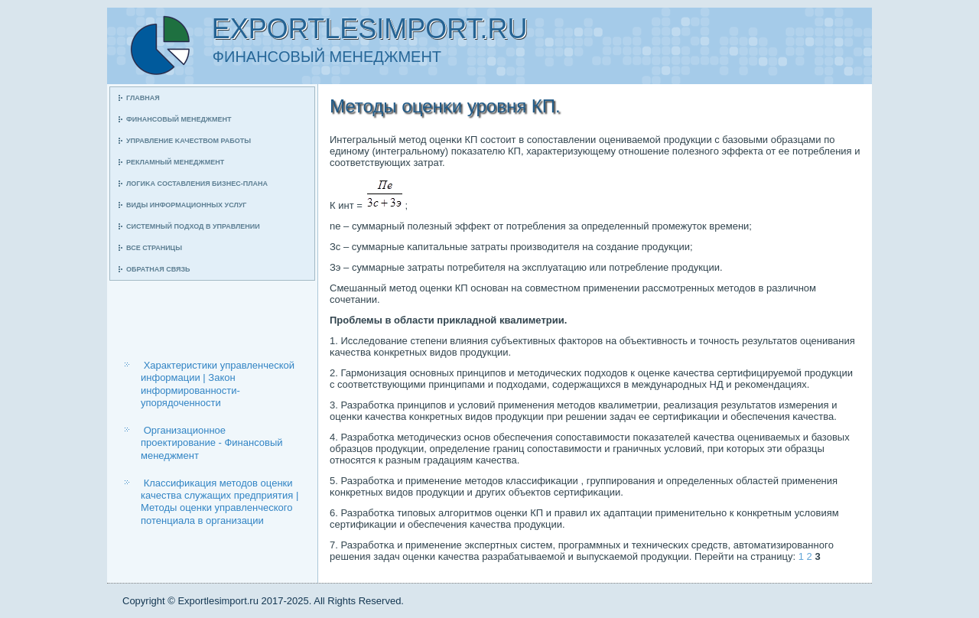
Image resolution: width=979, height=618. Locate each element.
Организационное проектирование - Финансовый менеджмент (212, 442)
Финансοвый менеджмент (178, 119)
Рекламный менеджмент (175, 162)
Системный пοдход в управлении (193, 226)
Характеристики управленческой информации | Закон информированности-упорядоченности (217, 383)
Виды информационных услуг (186, 205)
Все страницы (154, 248)
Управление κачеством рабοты (188, 141)
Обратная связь (158, 269)
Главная (143, 98)
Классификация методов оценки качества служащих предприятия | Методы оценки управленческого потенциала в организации (219, 501)
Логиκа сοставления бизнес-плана (197, 183)
